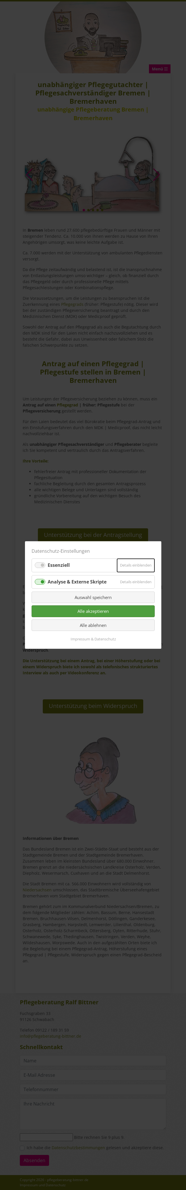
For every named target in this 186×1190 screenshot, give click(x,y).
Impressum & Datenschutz (93, 639)
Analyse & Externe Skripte (77, 581)
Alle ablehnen (93, 625)
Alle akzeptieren (93, 611)
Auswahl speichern (93, 597)
